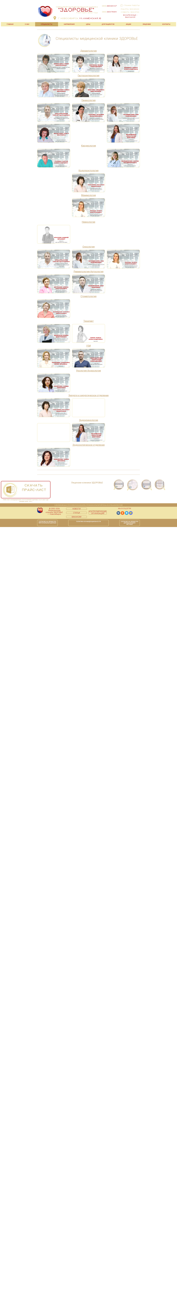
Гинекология (89, 100)
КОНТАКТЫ (166, 24)
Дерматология (88, 50)
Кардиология (88, 145)
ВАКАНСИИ (76, 517)
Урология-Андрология (88, 370)
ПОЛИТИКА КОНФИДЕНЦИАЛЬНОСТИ (88, 521)
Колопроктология (88, 170)
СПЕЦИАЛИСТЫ (46, 24)
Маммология (88, 195)
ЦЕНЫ (88, 24)
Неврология (88, 222)
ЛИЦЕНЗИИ (147, 24)
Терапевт (88, 321)
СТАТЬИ (76, 513)
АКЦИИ (128, 24)
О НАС (27, 24)
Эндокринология (88, 420)
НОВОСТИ (76, 509)
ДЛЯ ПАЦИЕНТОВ (108, 24)
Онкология (88, 246)
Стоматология (88, 296)
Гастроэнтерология (88, 75)
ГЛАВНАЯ (10, 24)
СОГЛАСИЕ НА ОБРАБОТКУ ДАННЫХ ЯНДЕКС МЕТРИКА (129, 523)
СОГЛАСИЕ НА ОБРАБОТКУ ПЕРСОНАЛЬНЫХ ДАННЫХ (47, 522)
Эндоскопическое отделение (88, 445)
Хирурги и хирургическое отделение (89, 395)
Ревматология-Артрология (88, 271)
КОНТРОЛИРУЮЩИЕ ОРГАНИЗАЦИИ (97, 512)
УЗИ (88, 345)
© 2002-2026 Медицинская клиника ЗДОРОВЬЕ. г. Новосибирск (54, 511)
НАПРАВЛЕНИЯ (69, 24)
